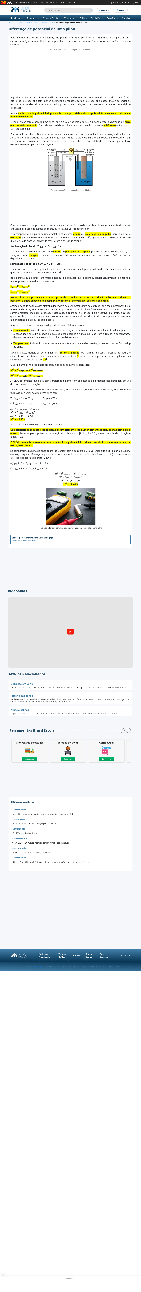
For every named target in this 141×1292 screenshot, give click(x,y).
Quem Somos (89, 955)
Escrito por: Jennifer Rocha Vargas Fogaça (32, 537)
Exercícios (113, 18)
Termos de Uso (62, 955)
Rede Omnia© (37, 966)
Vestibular (70, 18)
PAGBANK (44, 3)
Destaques (33, 18)
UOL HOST (35, 3)
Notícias (126, 18)
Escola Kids (97, 18)
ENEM (84, 18)
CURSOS (53, 3)
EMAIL (136, 2)
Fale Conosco (104, 955)
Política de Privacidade (44, 955)
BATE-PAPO (125, 2)
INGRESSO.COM (22, 3)
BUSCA (114, 2)
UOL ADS (71, 3)
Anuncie (77, 955)
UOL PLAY (62, 3)
